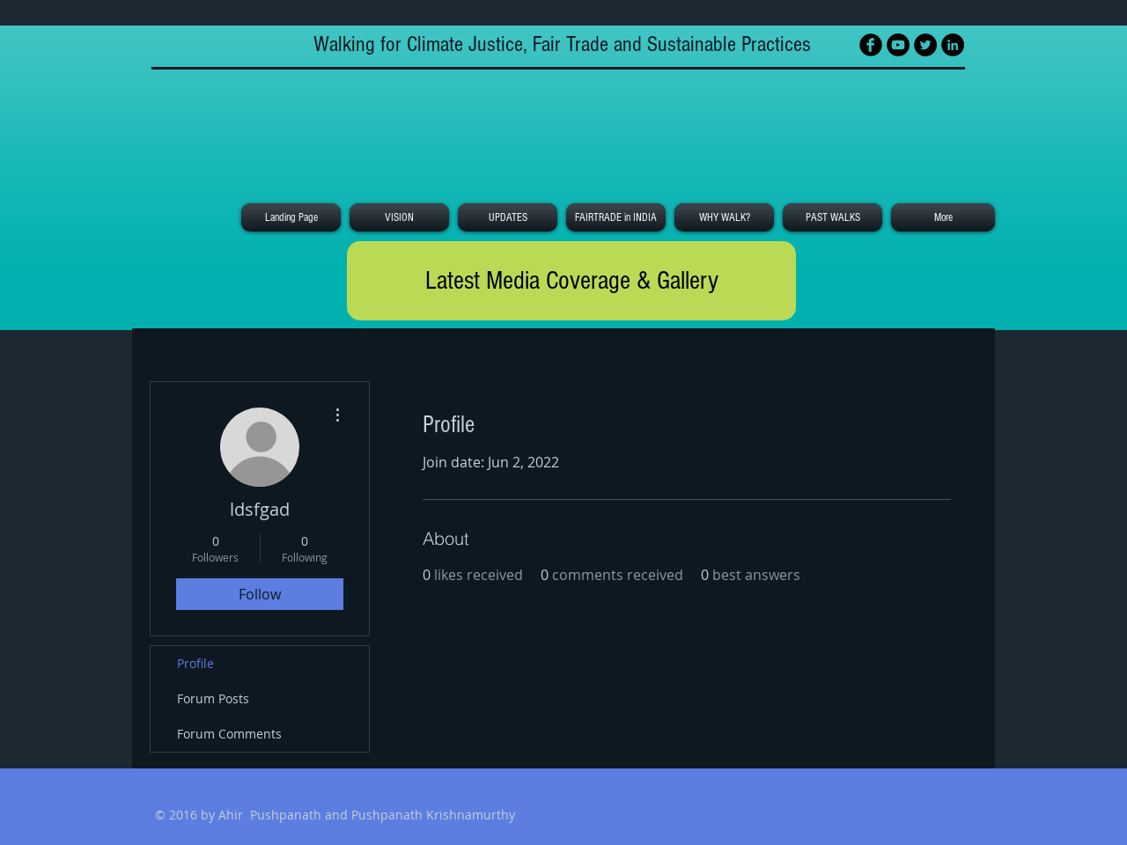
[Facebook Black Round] (870, 44)
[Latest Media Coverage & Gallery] (571, 280)
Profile (195, 663)
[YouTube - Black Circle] (898, 44)
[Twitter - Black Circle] (925, 44)
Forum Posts (213, 698)
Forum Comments (229, 733)
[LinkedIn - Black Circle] (952, 44)
